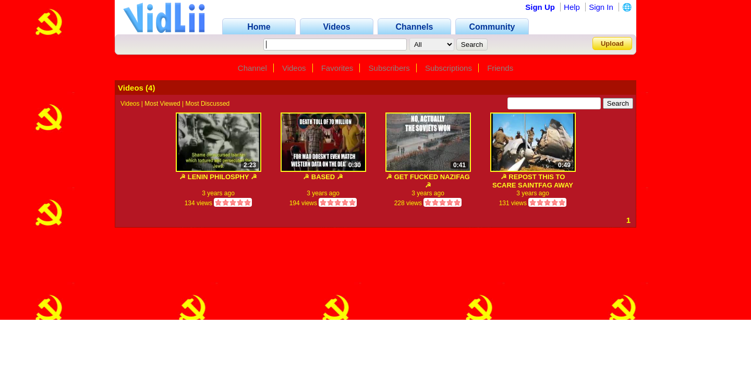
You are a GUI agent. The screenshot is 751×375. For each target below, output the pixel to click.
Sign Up (540, 7)
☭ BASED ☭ (323, 177)
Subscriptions (448, 68)
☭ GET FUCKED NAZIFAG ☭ (428, 181)
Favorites (337, 68)
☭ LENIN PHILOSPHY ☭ (218, 177)
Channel (252, 68)
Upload (612, 43)
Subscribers (389, 68)
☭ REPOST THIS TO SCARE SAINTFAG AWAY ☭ (532, 181)
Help (572, 7)
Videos (294, 68)
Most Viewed (162, 103)
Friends (500, 68)
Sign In (601, 7)
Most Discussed (208, 103)
